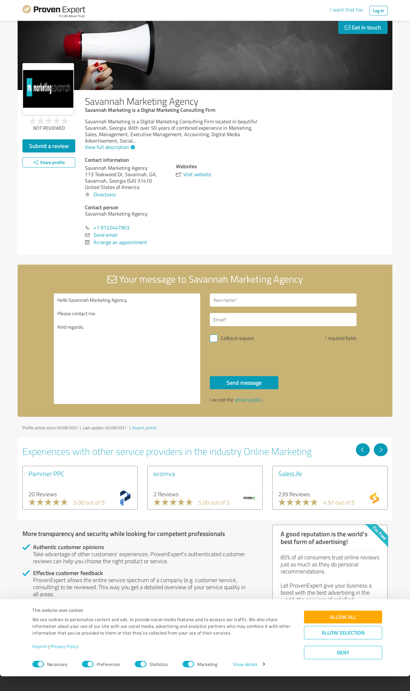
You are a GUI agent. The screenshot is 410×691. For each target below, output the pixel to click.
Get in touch (363, 27)
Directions (105, 194)
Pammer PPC (46, 473)
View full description (109, 147)
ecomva (164, 473)
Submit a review (49, 146)
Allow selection (343, 647)
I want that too (346, 9)
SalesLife (290, 473)
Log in (378, 10)
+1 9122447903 (111, 227)
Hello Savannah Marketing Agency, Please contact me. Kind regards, (127, 348)
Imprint (39, 661)
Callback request (237, 338)
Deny (343, 667)
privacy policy (248, 399)
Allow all (343, 631)
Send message (244, 382)
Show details (245, 679)
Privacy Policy (64, 661)
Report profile (144, 428)
